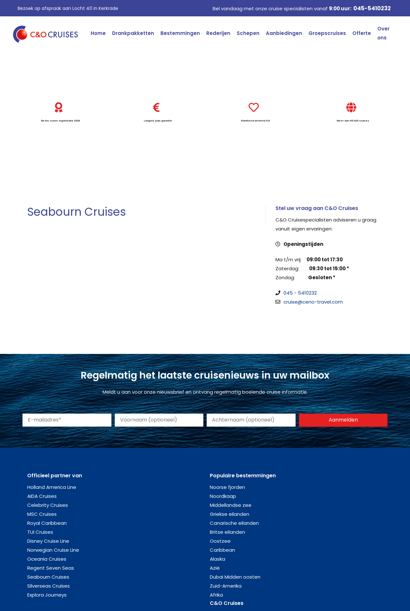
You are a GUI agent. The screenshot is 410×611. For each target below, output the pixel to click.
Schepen (248, 33)
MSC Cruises (42, 514)
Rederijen (218, 33)
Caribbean (222, 550)
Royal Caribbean (47, 523)
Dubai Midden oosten (235, 576)
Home (98, 33)
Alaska (217, 559)
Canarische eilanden (234, 523)
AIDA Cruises (42, 496)
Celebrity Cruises (47, 505)
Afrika (216, 594)
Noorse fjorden (227, 487)
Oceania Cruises (46, 559)
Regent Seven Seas (50, 568)
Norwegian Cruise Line (53, 550)
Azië (215, 568)
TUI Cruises (40, 532)
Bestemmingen (180, 33)
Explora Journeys (47, 594)
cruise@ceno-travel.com (313, 301)
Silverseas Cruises (48, 585)
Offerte (361, 33)
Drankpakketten (133, 33)
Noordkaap (223, 496)
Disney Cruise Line (48, 541)
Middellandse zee (230, 505)
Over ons (383, 33)
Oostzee (220, 541)
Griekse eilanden (229, 514)
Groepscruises (327, 33)
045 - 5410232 (300, 292)
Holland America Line (51, 487)
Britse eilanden (227, 532)
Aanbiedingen (284, 33)
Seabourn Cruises (48, 576)
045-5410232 (372, 8)
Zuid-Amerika (226, 585)
